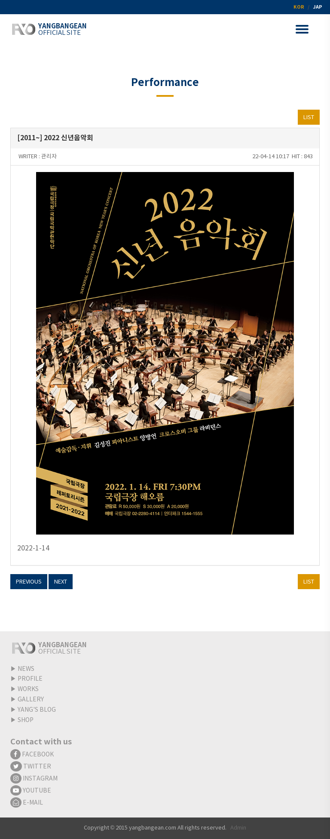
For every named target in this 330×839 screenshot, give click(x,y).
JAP (317, 7)
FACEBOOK (32, 754)
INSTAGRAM (34, 778)
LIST (308, 117)
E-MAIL (26, 802)
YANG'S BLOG (37, 710)
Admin (238, 828)
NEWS (26, 669)
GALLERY (31, 699)
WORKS (28, 689)
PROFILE (30, 679)
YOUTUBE (30, 790)
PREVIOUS (29, 582)
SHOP (26, 720)
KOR (298, 7)
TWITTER (30, 766)
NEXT (60, 582)
